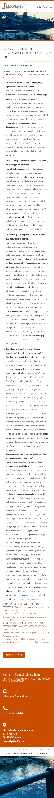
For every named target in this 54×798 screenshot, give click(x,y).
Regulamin (43, 753)
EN (47, 7)
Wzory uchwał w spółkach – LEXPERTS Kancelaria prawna (26, 642)
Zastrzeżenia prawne (20, 753)
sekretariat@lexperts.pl (15, 695)
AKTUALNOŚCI (14, 655)
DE (51, 7)
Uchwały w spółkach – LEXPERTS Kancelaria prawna (24, 639)
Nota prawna (6, 753)
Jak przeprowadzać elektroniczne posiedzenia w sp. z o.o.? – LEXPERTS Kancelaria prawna (25, 616)
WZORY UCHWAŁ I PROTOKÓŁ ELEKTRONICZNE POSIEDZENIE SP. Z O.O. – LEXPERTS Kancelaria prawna (24, 626)
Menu (38, 6)
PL (44, 7)
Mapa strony (33, 753)
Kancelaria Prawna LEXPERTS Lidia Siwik (39, 750)
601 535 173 (17, 712)
